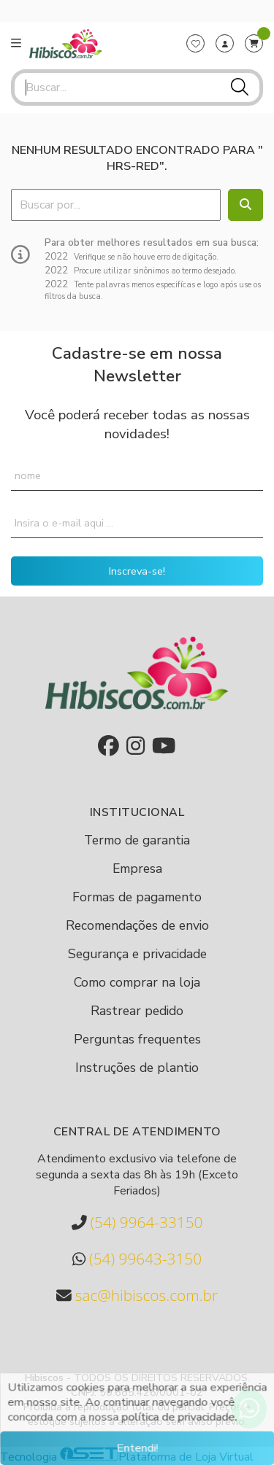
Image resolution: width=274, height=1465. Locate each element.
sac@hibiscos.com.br (137, 1295)
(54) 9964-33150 (137, 1222)
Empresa (137, 868)
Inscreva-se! (137, 571)
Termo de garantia (137, 840)
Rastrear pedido (137, 1010)
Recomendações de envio (137, 925)
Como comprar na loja (137, 982)
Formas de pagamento (137, 897)
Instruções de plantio (137, 1067)
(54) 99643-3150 (137, 1259)
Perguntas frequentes (137, 1039)
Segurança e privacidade (137, 954)
